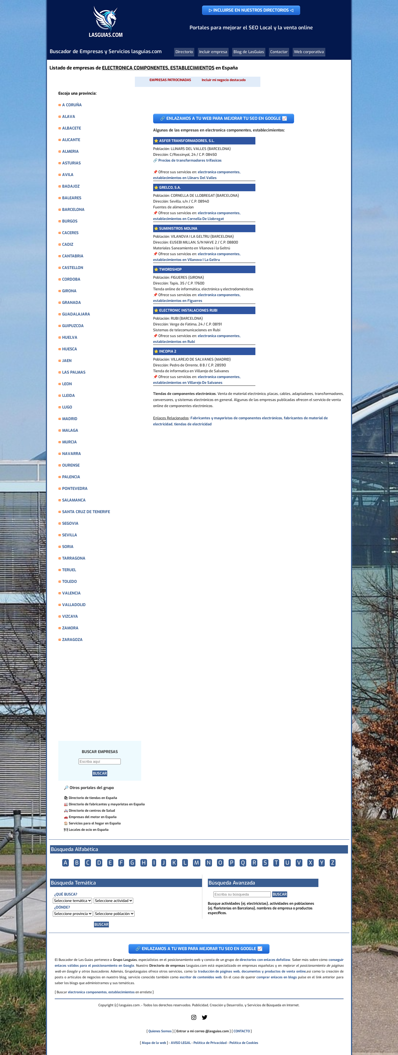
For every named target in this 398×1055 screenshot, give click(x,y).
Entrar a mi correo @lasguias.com (202, 1031)
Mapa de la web (153, 1043)
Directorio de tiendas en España (93, 798)
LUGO (67, 407)
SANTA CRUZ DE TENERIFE (86, 511)
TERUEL (69, 570)
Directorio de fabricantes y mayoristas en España (107, 804)
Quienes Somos (160, 1031)
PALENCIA (71, 477)
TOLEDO (69, 581)
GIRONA (69, 291)
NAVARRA (71, 453)
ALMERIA (70, 151)
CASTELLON (72, 267)
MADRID (69, 419)
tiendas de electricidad (193, 424)
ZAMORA (70, 628)
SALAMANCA (74, 500)
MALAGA (70, 430)
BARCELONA (73, 209)
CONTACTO (242, 1031)
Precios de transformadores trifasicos (190, 160)
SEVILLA (69, 535)
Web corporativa (309, 52)
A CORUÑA (72, 105)
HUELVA (69, 337)
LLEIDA (68, 395)
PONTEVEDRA (75, 488)
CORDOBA (71, 279)
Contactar (279, 52)
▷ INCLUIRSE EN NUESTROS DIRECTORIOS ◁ (251, 10)
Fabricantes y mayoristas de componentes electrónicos (236, 418)
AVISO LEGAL (181, 1043)
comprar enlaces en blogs (276, 977)
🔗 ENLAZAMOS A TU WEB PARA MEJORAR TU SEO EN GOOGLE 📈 (223, 118)
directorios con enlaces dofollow (265, 960)
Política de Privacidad (210, 1043)
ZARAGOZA (72, 639)
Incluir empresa (213, 52)
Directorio (184, 52)
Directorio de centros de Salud (92, 810)
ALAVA (68, 116)
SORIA (68, 546)
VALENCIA (71, 593)
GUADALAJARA (76, 314)
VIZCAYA (70, 616)
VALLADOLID (74, 604)
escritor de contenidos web (201, 977)
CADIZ (67, 244)
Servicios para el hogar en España (95, 823)
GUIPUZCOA (73, 326)
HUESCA (69, 349)
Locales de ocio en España (89, 830)
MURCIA (69, 442)
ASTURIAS (71, 163)
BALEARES (71, 198)
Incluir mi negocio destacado (224, 80)
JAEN (67, 360)
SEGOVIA (70, 523)
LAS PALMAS (73, 372)
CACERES (70, 233)
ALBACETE (71, 128)
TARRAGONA (73, 558)
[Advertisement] (102, 694)
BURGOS (69, 221)
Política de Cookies (243, 1043)
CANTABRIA (72, 256)
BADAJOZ (71, 186)
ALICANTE (71, 140)
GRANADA (71, 302)
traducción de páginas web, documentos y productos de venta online (252, 971)
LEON (67, 384)
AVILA (68, 174)
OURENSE (71, 465)
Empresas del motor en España (93, 817)
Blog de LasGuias (249, 52)
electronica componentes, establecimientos (101, 992)
